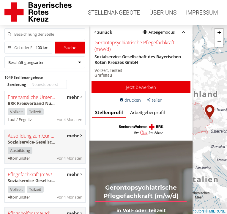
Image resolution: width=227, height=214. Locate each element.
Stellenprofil (109, 112)
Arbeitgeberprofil (147, 112)
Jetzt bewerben (141, 87)
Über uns (162, 12)
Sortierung (16, 84)
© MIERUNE (215, 211)
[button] (209, 112)
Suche (70, 48)
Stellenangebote (114, 12)
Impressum (202, 12)
